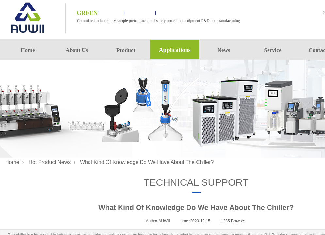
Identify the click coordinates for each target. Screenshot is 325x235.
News (224, 50)
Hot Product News (49, 162)
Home (28, 50)
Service (273, 50)
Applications (174, 50)
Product (125, 50)
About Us (77, 50)
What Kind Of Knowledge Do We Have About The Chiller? (147, 162)
